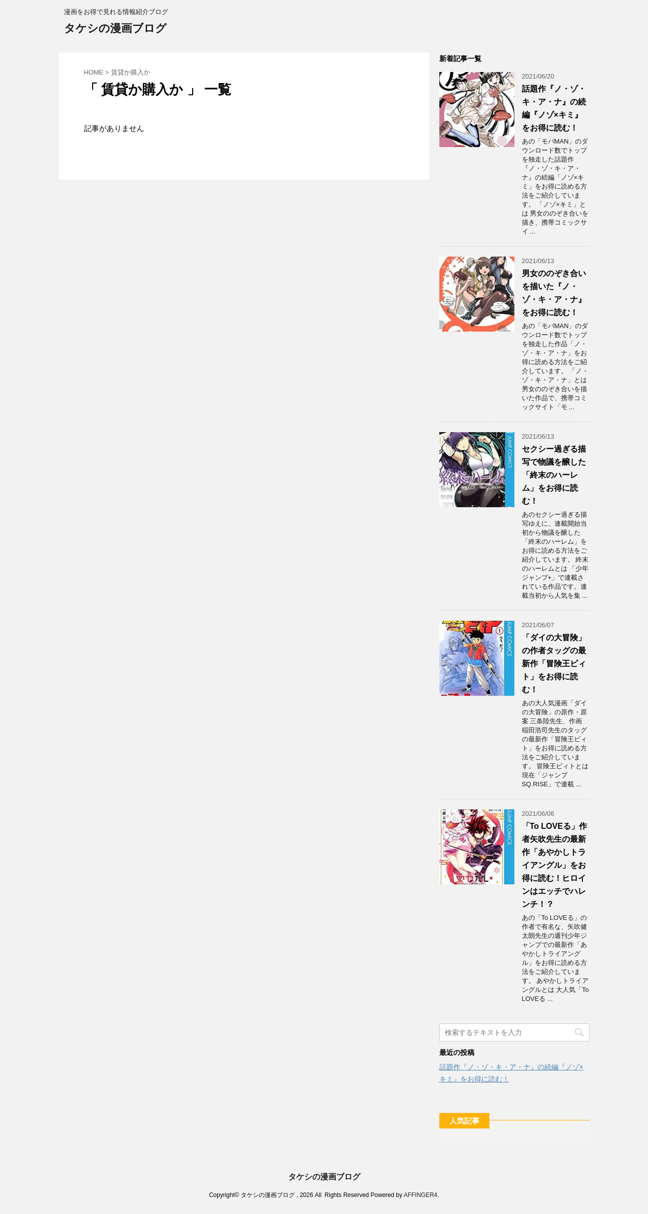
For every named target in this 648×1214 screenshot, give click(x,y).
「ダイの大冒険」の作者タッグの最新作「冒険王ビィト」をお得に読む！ (554, 663)
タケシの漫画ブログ (115, 29)
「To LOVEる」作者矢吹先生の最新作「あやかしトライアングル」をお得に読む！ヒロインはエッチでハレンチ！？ (554, 865)
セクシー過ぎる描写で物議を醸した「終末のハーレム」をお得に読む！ (554, 475)
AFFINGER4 (420, 1194)
